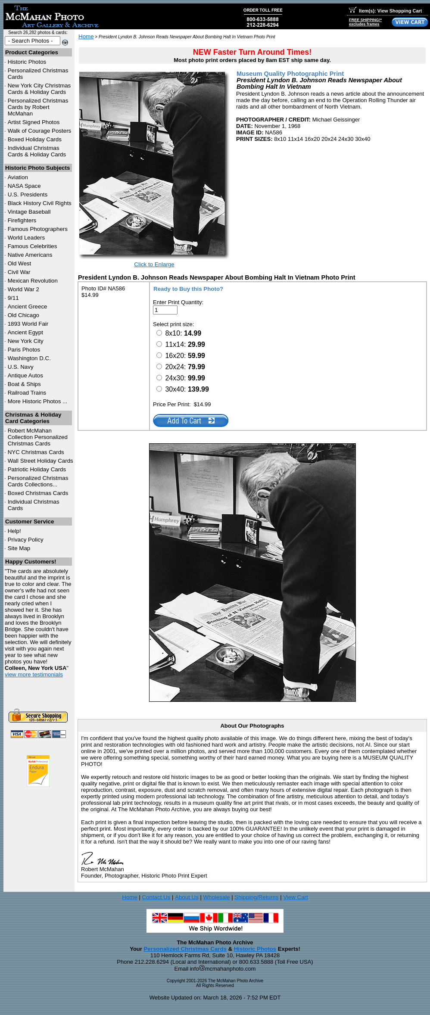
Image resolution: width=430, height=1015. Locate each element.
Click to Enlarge (154, 264)
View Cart (295, 897)
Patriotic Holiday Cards (37, 469)
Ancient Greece (27, 306)
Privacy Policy (26, 539)
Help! (14, 531)
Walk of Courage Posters (40, 131)
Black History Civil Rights (40, 203)
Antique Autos (25, 375)
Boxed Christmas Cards (38, 493)
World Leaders (26, 237)
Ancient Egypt (25, 332)
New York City (26, 341)
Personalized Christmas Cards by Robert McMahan (38, 107)
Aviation (18, 177)
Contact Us (156, 897)
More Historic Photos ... (38, 401)
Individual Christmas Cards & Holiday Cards (37, 151)
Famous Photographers (38, 229)
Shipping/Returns (256, 897)
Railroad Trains (27, 392)
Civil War (19, 272)
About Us (187, 897)
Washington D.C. (29, 358)
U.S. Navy (21, 367)
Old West (19, 263)
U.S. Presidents (28, 194)
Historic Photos (27, 62)
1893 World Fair (28, 324)
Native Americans (30, 255)
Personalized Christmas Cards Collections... (38, 481)
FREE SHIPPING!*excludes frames (365, 22)
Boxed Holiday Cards (35, 139)
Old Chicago (23, 315)
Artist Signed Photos (34, 122)
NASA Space (24, 186)
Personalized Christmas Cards (185, 949)
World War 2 (23, 289)
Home (86, 36)
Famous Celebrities (32, 246)
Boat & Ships (24, 384)
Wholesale (216, 897)
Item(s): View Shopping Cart (385, 10)
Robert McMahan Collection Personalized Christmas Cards (38, 437)
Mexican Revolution (33, 280)
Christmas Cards (36, 452)
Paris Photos (24, 349)
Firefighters (22, 220)
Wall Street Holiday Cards (40, 461)
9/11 (13, 298)
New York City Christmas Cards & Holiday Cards (39, 88)
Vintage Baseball (29, 212)
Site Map (19, 548)
